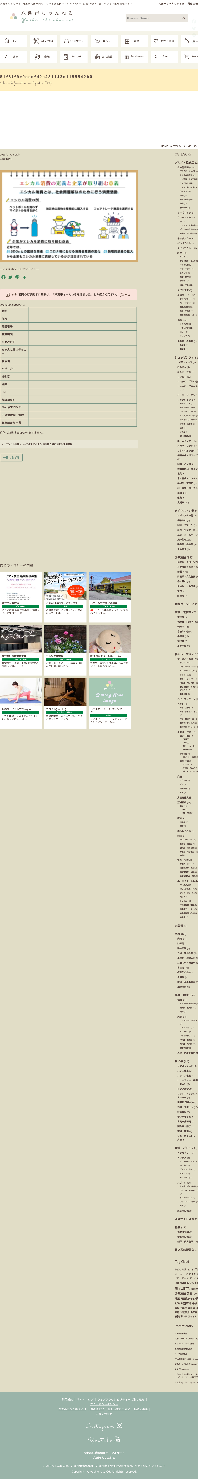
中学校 (180, 616)
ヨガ (181, 1205)
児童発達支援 (184, 797)
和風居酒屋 (184, 307)
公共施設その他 (185, 566)
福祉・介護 (183, 859)
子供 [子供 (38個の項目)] (194, 1303)
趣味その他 (183, 1210)
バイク (182, 897)
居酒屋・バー (184, 294)
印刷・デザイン (185, 525)
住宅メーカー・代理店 (189, 757)
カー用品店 (184, 885)
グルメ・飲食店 (184, 162)
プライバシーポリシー (104, 1404)
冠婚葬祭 (181, 802)
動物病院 (181, 948)
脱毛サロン (184, 1048)
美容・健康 (182, 995)
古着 (181, 428)
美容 (179, 1016)
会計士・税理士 (186, 844)
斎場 (184, 809)
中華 (181, 195)
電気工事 (183, 694)
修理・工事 (184, 761)
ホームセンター (185, 440)
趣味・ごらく (183, 1148)
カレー (182, 332)
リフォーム (184, 675)
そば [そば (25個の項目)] (184, 1269)
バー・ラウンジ (186, 303)
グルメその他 (184, 243)
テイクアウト (184, 248)
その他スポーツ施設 (188, 1186)
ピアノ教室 (183, 1088)
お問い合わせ (104, 1414)
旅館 (181, 826)
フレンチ (183, 336)
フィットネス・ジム (188, 1201)
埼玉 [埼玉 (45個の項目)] (177, 1298)
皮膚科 (180, 977)
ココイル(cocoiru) (182, 1369)
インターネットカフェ (188, 1161)
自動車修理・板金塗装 (188, 913)
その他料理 (183, 167)
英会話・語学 (184, 1126)
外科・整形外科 (185, 953)
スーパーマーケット (187, 394)
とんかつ (183, 273)
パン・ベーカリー (187, 229)
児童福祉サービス (187, 868)
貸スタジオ (184, 1177)
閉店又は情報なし (186, 1250)
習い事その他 (184, 1116)
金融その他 (183, 1236)
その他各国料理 (186, 175)
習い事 (179, 1061)
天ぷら (182, 281)
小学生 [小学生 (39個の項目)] (183, 1308)
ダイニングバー (186, 299)
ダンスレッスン (185, 1065)
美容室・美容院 (186, 1044)
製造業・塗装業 (185, 544)
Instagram (104, 1426)
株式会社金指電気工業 (183, 1349)
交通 (179, 776)
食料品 (180, 502)
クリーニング (185, 662)
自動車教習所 (184, 1121)
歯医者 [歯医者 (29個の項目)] (193, 1312)
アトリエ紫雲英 (181, 1354)
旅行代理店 (183, 539)
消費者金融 (183, 1231)
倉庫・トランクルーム (188, 679)
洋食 (179, 320)
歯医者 (180, 967)
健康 (179, 999)
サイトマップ (85, 1399)
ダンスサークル (186, 1197)
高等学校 (181, 645)
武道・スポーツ (185, 1107)
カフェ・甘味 (184, 217)
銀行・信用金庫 (185, 1241)
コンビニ (181, 376)
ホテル (182, 822)
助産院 (180, 943)
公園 (179, 571)
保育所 (180, 626)
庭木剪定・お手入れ (189, 768)
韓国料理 (183, 207)
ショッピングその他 (187, 381)
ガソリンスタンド (187, 889)
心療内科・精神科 (186, 962)
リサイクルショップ (187, 450)
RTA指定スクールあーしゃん (186, 1359)
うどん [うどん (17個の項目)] (178, 1269)
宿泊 (179, 818)
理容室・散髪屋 (186, 1040)
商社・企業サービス (187, 529)
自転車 (182, 917)
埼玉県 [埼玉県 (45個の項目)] (184, 1298)
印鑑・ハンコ (184, 463)
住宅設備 (183, 754)
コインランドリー (187, 666)
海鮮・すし (184, 285)
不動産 (185, 739)
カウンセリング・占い (188, 839)
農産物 (182, 349)
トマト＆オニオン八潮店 (184, 1343)
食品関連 (181, 549)
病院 (177, 934)
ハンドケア (184, 1031)
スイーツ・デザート (188, 225)
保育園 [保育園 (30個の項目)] (183, 1283)
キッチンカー (184, 238)
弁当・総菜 (184, 199)
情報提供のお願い (119, 1409)
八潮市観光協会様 (82, 1466)
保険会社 (181, 520)
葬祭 (181, 806)
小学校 (180, 636)
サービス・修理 (185, 658)
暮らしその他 (184, 831)
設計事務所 (186, 749)
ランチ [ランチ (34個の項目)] (185, 1277)
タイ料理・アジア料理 (188, 179)
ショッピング (183, 357)
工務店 (185, 742)
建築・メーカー (187, 746)
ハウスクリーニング (188, 670)
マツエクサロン (186, 1036)
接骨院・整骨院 (186, 1007)
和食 (179, 252)
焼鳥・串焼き (185, 311)
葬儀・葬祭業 (187, 813)
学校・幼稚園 (183, 612)
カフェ (182, 221)
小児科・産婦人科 (186, 957)
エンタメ (181, 1157)
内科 (179, 938)
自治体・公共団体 (186, 586)
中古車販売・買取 (187, 905)
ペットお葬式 (185, 708)
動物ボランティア (186, 604)
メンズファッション (188, 415)
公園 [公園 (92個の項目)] (189, 1293)
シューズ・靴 (185, 403)
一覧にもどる (11, 457)
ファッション (184, 399)
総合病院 (181, 986)
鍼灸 (181, 1011)
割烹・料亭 (184, 277)
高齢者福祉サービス (188, 876)
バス (181, 784)
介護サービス (185, 864)
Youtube (104, 1440)
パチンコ (183, 1173)
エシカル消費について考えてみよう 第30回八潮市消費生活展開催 (37, 444)
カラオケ (183, 1165)
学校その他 (183, 631)
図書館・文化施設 (186, 576)
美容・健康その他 (186, 1052)
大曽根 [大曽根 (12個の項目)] (191, 1298)
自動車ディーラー (187, 909)
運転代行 (183, 788)
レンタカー (184, 901)
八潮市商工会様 (105, 1466)
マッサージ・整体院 (188, 1003)
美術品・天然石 (185, 483)
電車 (181, 792)
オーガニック (184, 212)
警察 (179, 590)
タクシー (183, 780)
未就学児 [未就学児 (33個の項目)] (185, 1312)
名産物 (182, 345)
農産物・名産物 (185, 341)
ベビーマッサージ (186, 699)
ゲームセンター (186, 1169)
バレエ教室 (183, 1070)
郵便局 (180, 595)
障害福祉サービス (187, 872)
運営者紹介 (97, 1409)
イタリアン (184, 328)
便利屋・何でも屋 (187, 848)
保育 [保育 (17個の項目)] (177, 1283)
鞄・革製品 (184, 436)
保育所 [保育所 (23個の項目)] (190, 1283)
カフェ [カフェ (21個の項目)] (190, 1269)
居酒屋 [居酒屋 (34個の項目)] (191, 1308)
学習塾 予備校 (184, 1102)
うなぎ (182, 257)
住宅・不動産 (185, 736)
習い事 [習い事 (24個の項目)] (183, 1316)
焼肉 (181, 203)
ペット (180, 703)
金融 (177, 1227)
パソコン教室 (184, 1075)
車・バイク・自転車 (187, 880)
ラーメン (183, 191)
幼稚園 (180, 640)
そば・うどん (185, 269)
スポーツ (181, 1182)
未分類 (179, 926)
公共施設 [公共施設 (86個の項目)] (180, 1293)
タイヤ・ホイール (187, 893)
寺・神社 (181, 581)
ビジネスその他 (185, 515)
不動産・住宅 (184, 731)
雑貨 (179, 497)
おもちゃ (181, 367)
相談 (179, 835)
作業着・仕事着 (186, 424)
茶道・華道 (183, 1131)
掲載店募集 (141, 1409)
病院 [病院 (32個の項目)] (177, 1316)
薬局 (179, 492)
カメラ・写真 (184, 371)
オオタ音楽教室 (181, 1333)
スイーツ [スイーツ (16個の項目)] (184, 1274)
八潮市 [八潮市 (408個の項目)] (184, 1288)
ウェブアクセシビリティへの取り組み (121, 1399)
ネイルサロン (185, 1027)
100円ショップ (184, 362)
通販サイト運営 (184, 1219)
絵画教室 (181, 1111)
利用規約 (67, 1399)
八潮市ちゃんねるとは (172, 3)
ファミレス (184, 183)
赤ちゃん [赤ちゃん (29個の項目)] (192, 1316)
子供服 (182, 432)
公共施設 (180, 557)
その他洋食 (184, 324)
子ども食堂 (183, 290)
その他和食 (184, 265)
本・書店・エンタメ (187, 478)
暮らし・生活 (183, 654)
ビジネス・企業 (184, 511)
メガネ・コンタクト (187, 445)
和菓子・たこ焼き (187, 233)
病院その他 (183, 972)
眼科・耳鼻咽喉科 (186, 981)
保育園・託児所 (185, 621)
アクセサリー (184, 1152)
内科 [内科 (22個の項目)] (195, 1293)
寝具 (179, 473)
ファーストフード (187, 187)
